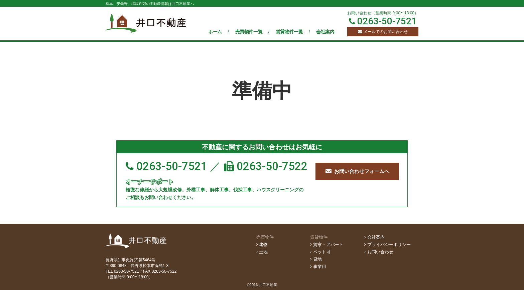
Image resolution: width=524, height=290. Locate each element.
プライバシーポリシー (387, 244)
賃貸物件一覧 (290, 31)
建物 (262, 244)
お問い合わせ (378, 251)
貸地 (316, 259)
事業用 (318, 266)
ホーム (215, 31)
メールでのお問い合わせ (383, 31)
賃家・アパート (327, 244)
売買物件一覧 (249, 31)
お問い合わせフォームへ (357, 171)
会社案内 (325, 31)
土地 (262, 251)
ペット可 (320, 251)
